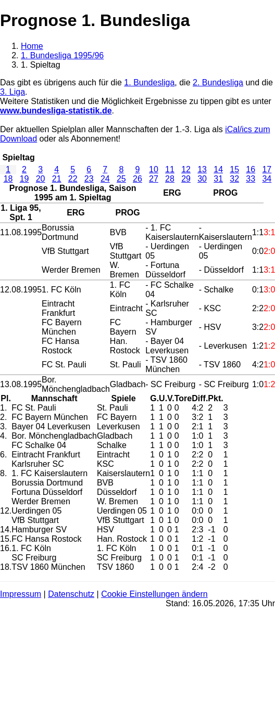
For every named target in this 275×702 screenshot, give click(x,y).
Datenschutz (71, 594)
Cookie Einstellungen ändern (154, 594)
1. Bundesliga (149, 82)
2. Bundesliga (218, 82)
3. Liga (12, 91)
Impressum (20, 594)
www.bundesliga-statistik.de (56, 110)
